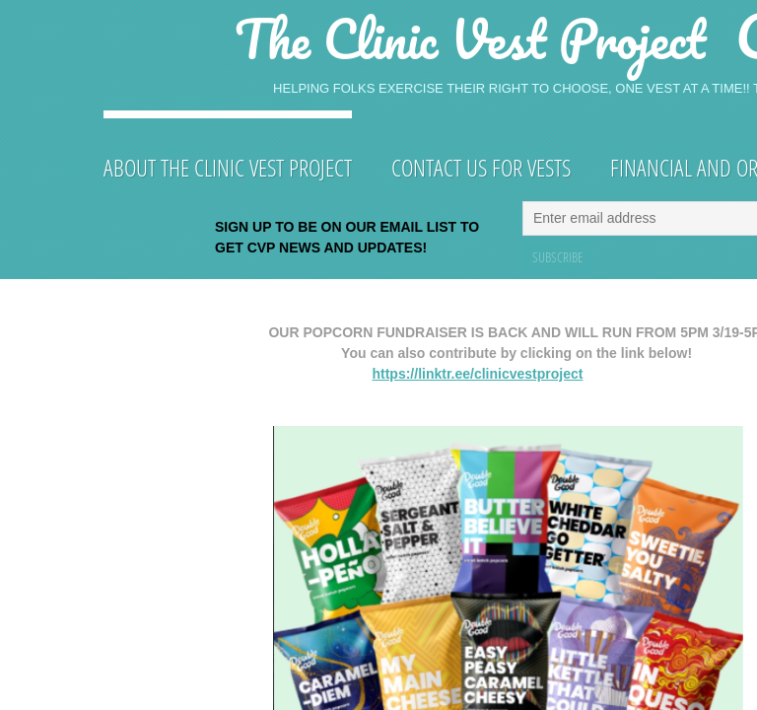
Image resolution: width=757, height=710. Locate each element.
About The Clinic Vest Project (227, 167)
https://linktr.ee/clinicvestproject (477, 374)
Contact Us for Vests (481, 167)
